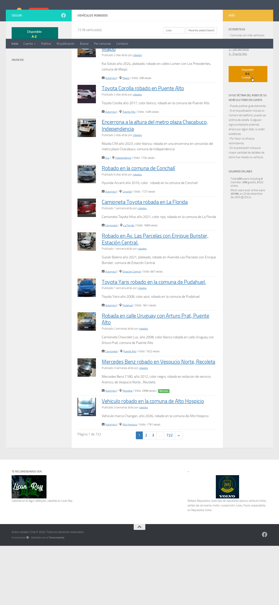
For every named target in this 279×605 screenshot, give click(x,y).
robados (138, 94)
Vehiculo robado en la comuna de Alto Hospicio (148, 457)
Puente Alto (130, 150)
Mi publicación (66, 43)
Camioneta (111, 264)
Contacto (122, 43)
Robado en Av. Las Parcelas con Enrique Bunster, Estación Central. (151, 278)
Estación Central (133, 310)
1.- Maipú (234, 83)
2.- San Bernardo (239, 88)
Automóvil (111, 116)
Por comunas (102, 43)
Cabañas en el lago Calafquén (29, 560)
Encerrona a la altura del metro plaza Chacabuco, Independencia (147, 164)
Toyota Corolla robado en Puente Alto (148, 126)
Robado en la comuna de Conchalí (144, 206)
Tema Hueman (56, 596)
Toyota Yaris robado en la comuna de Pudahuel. (148, 324)
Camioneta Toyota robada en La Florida (150, 240)
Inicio (14, 43)
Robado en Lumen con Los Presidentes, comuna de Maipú (151, 84)
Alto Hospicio (131, 483)
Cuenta (28, 43)
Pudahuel (129, 350)
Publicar (46, 43)
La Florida (129, 264)
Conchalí (128, 230)
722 (169, 494)
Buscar (84, 43)
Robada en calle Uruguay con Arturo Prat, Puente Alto (153, 364)
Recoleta (128, 443)
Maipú (127, 116)
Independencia (124, 196)
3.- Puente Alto (238, 93)
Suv (107, 196)
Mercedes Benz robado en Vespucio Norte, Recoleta (155, 410)
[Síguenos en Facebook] (63, 54)
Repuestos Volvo (201, 569)
